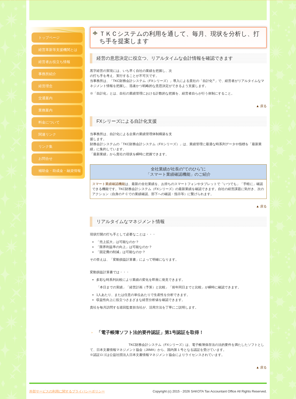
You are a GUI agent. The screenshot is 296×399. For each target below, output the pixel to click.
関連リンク (47, 134)
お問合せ (45, 159)
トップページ (49, 38)
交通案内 (45, 98)
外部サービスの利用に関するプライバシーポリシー (67, 391)
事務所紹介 (47, 74)
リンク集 (45, 146)
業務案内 (45, 110)
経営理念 (45, 86)
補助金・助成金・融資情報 (59, 171)
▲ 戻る (261, 106)
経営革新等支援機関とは (57, 50)
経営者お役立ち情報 (54, 62)
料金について (49, 122)
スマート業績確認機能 (108, 184)
